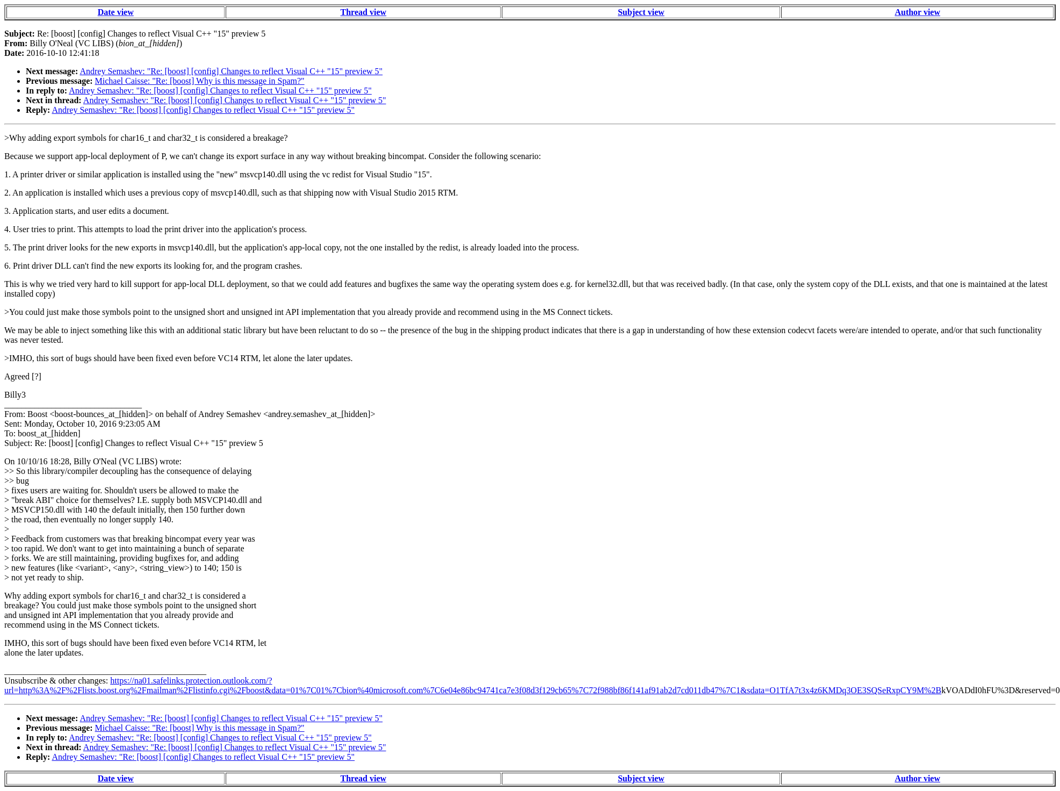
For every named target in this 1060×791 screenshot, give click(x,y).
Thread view (363, 12)
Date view (116, 12)
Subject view (641, 12)
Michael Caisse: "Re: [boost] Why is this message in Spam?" (200, 80)
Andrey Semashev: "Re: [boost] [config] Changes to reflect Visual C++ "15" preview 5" (231, 71)
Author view (917, 12)
